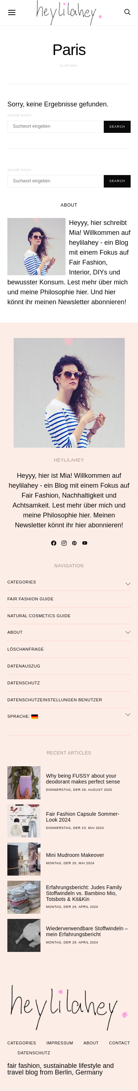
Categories (21, 582)
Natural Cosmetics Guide (39, 616)
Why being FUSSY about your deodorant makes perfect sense (83, 779)
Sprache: (22, 716)
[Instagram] (63, 543)
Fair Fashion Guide (30, 599)
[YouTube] (84, 543)
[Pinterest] (74, 543)
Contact (119, 1043)
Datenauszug (23, 666)
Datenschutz (23, 683)
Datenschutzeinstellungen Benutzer (54, 700)
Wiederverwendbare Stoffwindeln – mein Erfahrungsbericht (87, 931)
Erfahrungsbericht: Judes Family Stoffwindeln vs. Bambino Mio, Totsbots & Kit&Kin (84, 893)
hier (81, 292)
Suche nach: (19, 115)
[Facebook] (53, 543)
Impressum (59, 1043)
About (14, 632)
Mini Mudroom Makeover (75, 855)
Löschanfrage (25, 649)
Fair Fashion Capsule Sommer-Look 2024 (82, 817)
